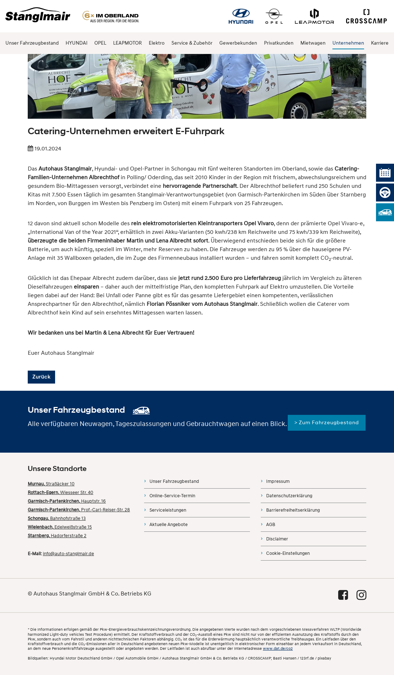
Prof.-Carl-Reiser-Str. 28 (79, 510)
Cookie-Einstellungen (288, 553)
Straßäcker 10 (51, 484)
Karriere (380, 43)
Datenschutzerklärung (289, 496)
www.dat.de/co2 (278, 648)
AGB (270, 524)
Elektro (157, 43)
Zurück (41, 377)
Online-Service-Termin (172, 496)
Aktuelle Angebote (168, 524)
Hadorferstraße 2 (57, 536)
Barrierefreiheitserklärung (293, 510)
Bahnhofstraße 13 (57, 518)
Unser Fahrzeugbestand (32, 43)
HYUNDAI (77, 43)
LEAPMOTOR (127, 43)
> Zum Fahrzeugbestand (326, 423)
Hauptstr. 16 (67, 501)
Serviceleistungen (167, 510)
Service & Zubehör (191, 43)
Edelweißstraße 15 (60, 527)
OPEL (100, 43)
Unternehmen (348, 43)
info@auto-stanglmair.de (68, 554)
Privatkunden (279, 43)
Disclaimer (277, 539)
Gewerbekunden (238, 43)
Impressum (278, 481)
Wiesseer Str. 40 (60, 492)
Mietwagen (313, 43)
